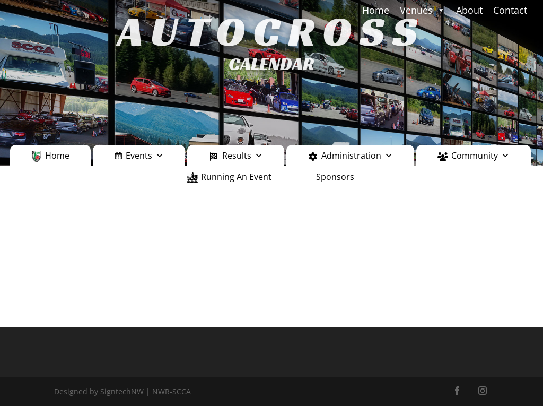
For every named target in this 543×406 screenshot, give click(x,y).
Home (57, 155)
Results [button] (242, 155)
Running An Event (236, 177)
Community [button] (480, 155)
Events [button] (145, 155)
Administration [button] (357, 155)
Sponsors (335, 177)
